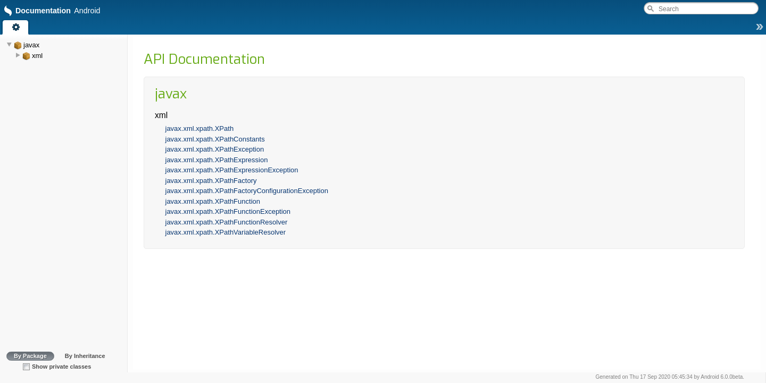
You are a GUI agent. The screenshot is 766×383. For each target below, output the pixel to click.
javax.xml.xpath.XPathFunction (212, 201)
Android (710, 377)
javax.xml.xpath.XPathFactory (211, 181)
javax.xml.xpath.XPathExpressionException (231, 170)
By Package (30, 356)
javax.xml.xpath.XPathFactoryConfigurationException (246, 191)
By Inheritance (85, 356)
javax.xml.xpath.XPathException (214, 149)
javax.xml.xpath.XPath (199, 128)
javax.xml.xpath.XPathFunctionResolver (226, 222)
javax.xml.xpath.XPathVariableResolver (225, 232)
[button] (759, 29)
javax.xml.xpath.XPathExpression (216, 160)
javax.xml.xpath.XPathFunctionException (228, 211)
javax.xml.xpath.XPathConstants (215, 139)
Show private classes (61, 366)
